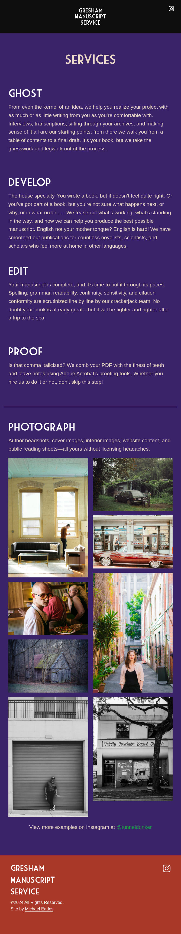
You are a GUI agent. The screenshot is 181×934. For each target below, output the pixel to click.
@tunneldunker (134, 827)
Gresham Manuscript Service (90, 16)
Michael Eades (39, 909)
